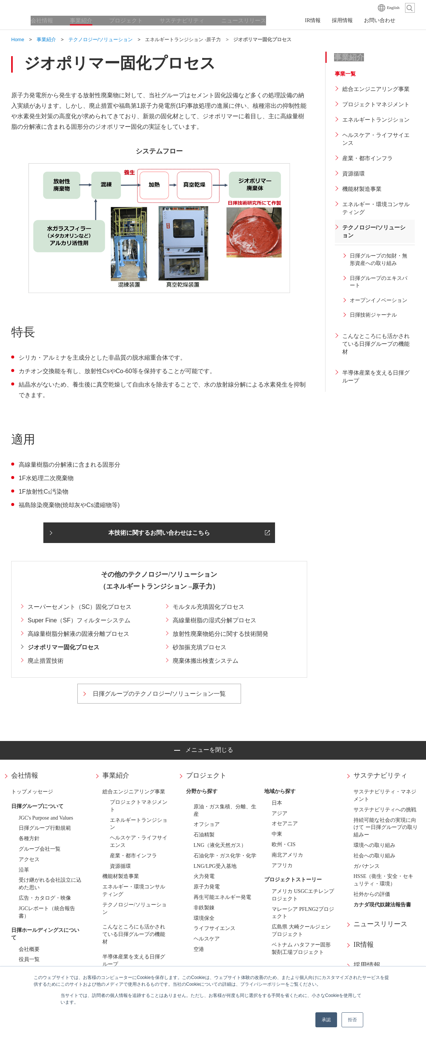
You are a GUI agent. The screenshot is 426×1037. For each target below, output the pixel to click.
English (393, 7)
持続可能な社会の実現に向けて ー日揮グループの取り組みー (386, 827)
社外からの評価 (372, 894)
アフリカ (282, 865)
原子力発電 (207, 887)
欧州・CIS (284, 844)
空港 (199, 949)
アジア (279, 813)
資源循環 (120, 866)
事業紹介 (115, 775)
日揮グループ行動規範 (45, 828)
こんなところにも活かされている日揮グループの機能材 (133, 934)
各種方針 (29, 838)
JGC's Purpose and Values (46, 818)
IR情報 (364, 944)
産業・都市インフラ (133, 855)
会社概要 (29, 949)
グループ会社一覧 (40, 849)
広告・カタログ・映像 (45, 898)
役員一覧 (29, 959)
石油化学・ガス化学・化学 (225, 855)
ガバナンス (367, 866)
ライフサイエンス (214, 928)
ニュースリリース (380, 924)
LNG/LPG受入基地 (215, 866)
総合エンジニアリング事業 (133, 791)
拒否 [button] (352, 1019)
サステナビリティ (380, 775)
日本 (277, 803)
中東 (277, 834)
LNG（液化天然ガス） (220, 845)
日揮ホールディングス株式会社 (48, 7)
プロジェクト (206, 775)
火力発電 (204, 876)
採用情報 (367, 965)
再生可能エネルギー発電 (222, 897)
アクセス (29, 859)
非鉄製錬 (204, 908)
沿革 (24, 870)
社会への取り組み (374, 855)
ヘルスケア (207, 939)
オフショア (207, 824)
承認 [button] (326, 1019)
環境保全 (204, 918)
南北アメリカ (287, 855)
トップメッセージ (32, 791)
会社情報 (24, 775)
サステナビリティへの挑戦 (385, 809)
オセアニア (285, 823)
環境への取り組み (374, 845)
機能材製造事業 (120, 876)
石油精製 (204, 835)
